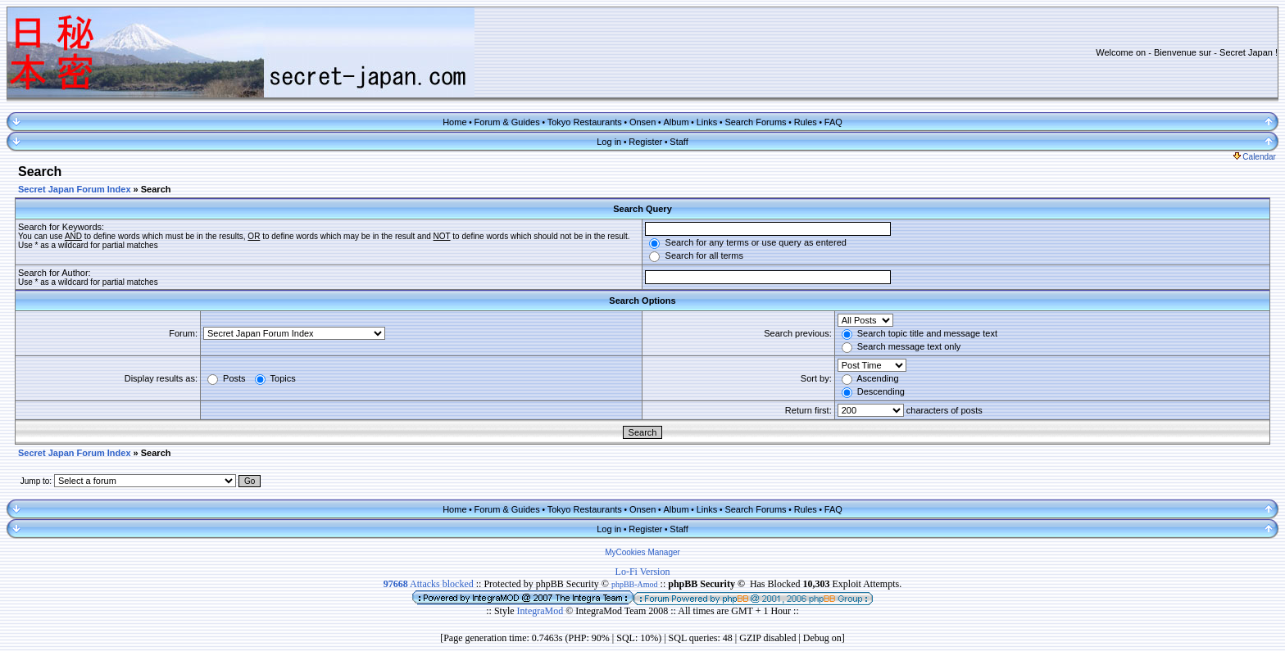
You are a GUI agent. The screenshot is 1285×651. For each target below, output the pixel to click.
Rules (805, 122)
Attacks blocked (429, 584)
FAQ (833, 122)
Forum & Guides (507, 122)
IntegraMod (541, 611)
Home (454, 122)
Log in (609, 142)
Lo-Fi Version (642, 571)
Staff (679, 142)
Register (645, 142)
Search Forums (755, 122)
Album (675, 122)
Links (707, 122)
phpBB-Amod (634, 584)
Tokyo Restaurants (584, 122)
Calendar (1254, 156)
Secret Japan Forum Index (74, 189)
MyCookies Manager (642, 552)
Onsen (642, 122)
